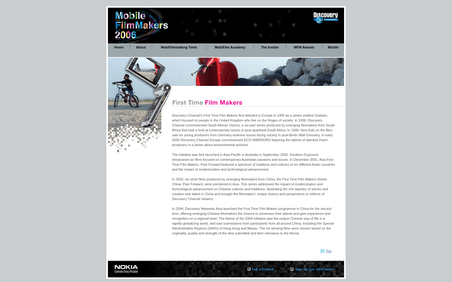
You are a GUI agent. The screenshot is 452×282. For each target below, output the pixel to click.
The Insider (270, 47)
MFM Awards (304, 47)
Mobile (333, 47)
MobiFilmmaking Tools (179, 47)
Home (119, 47)
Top (328, 251)
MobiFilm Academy (230, 47)
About (141, 47)
